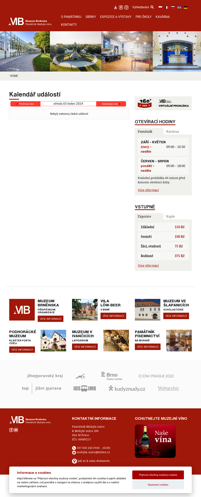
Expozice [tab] (144, 216)
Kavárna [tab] (172, 131)
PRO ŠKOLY (144, 17)
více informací (50, 319)
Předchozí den (26, 104)
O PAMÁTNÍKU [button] (71, 17)
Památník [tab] (145, 131)
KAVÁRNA (163, 17)
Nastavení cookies (158, 484)
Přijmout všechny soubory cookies (158, 474)
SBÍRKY (91, 17)
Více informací (148, 190)
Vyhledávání (143, 7)
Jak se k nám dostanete (94, 461)
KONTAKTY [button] (69, 25)
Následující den (110, 104)
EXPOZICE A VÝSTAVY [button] (116, 17)
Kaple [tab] (170, 216)
